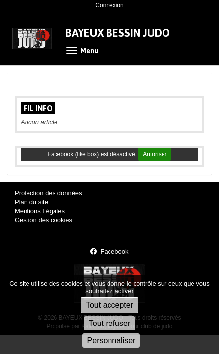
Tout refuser (109, 323)
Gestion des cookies (43, 220)
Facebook (109, 251)
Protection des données (48, 193)
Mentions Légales (40, 211)
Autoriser (154, 154)
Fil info (38, 108)
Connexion (109, 5)
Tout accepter (109, 305)
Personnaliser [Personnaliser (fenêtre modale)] (111, 340)
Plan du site (31, 202)
